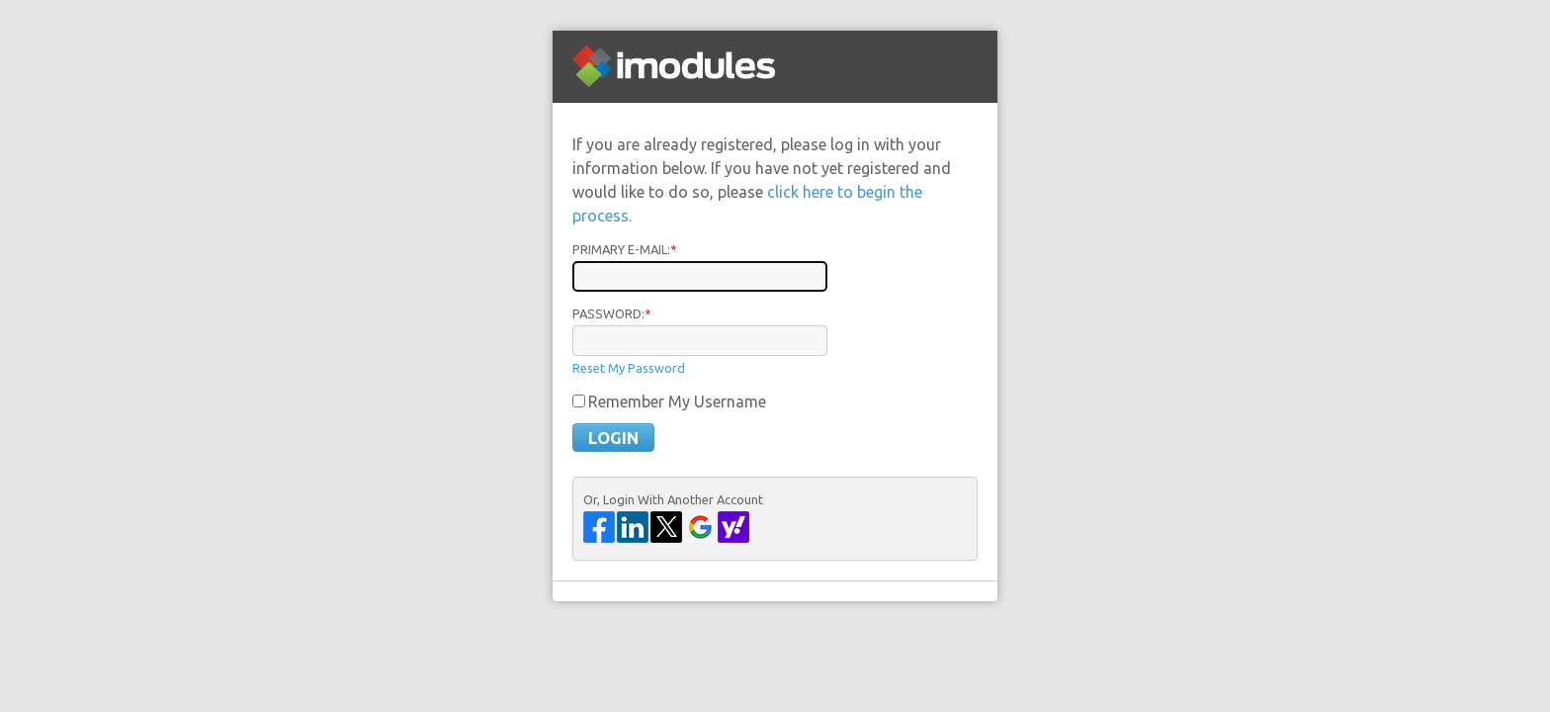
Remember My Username (677, 401)
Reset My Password (628, 368)
